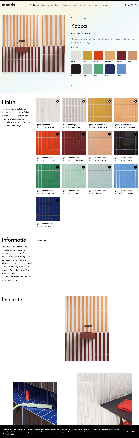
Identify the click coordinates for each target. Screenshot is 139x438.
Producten (34, 5)
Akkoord (130, 432)
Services (67, 5)
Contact (97, 5)
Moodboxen (56, 5)
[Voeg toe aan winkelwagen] (57, 101)
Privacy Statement (9, 434)
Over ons (88, 5)
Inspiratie (45, 5)
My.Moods (107, 5)
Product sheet (77, 33)
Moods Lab (77, 5)
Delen (88, 33)
